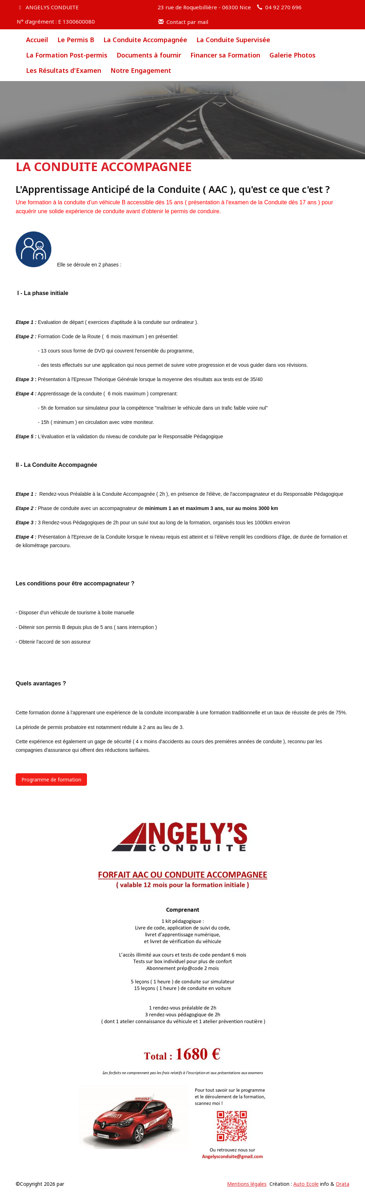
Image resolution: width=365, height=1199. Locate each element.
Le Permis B (75, 39)
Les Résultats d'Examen (63, 70)
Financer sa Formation (225, 55)
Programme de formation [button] (51, 779)
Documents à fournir (149, 55)
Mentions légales (247, 1183)
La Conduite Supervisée (233, 39)
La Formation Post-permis (66, 55)
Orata (342, 1183)
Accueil (37, 39)
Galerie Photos (292, 55)
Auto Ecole (306, 1183)
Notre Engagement (140, 70)
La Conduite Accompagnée (145, 39)
